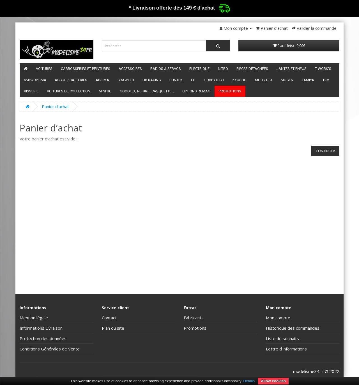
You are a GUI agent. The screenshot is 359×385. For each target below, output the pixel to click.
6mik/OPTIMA (35, 80)
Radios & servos (165, 69)
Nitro (223, 69)
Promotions (230, 91)
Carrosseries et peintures (85, 69)
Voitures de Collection (68, 91)
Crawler (126, 80)
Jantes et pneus (292, 69)
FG (193, 80)
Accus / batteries (71, 80)
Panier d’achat (55, 106)
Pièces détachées (252, 69)
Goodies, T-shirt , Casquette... (147, 91)
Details (249, 381)
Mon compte (278, 317)
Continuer (325, 151)
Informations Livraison (41, 328)
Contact (109, 317)
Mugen (287, 80)
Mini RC (105, 91)
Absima (102, 80)
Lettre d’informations (286, 349)
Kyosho (240, 80)
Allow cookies (273, 381)
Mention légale (34, 317)
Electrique (199, 69)
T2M (326, 80)
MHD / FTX (263, 80)
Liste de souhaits (282, 338)
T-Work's (323, 69)
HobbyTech (214, 80)
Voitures (44, 69)
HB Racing (151, 80)
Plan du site (113, 328)
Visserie (31, 91)
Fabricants (194, 317)
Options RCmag (196, 91)
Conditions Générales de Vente (50, 349)
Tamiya (308, 80)
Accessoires (130, 69)
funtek (176, 80)
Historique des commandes (292, 328)
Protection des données (43, 338)
